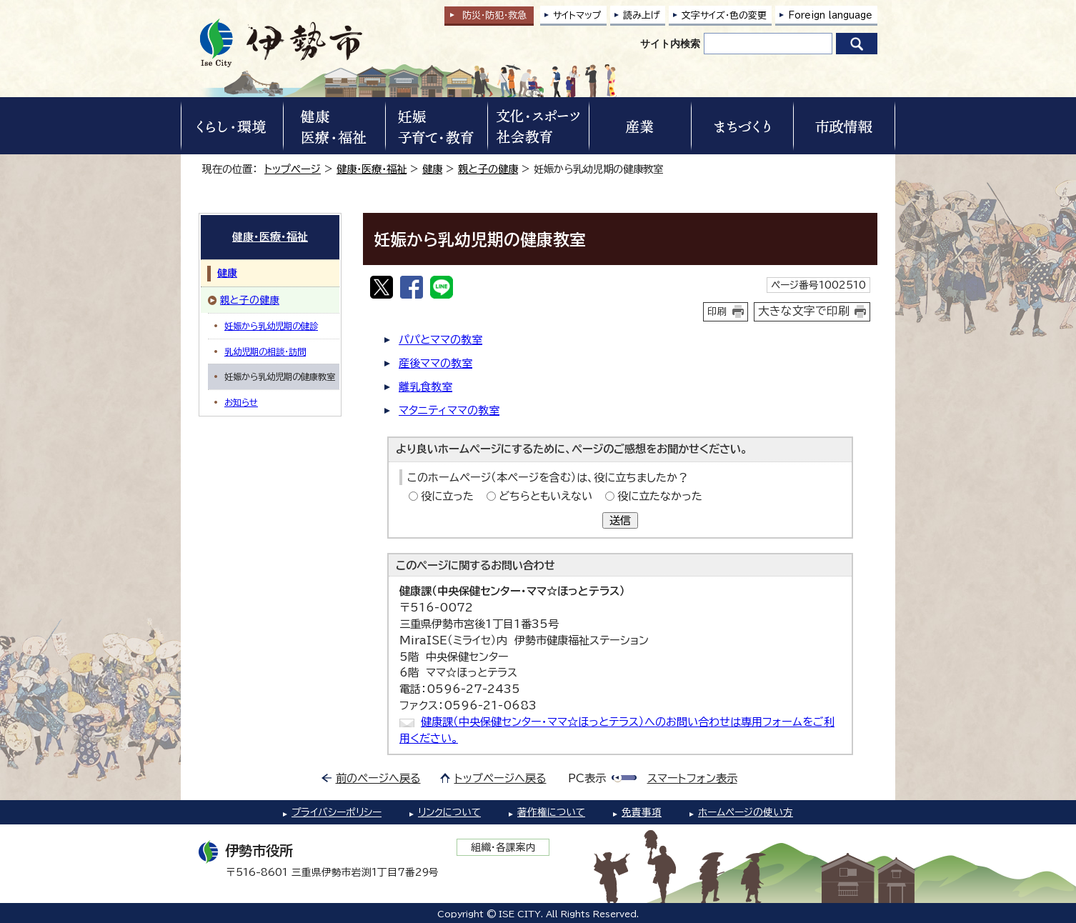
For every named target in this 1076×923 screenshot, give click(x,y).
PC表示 (587, 778)
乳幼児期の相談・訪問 (265, 351)
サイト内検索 (670, 43)
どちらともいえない (545, 496)
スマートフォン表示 (692, 778)
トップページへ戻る (500, 778)
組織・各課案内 (503, 847)
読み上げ (641, 15)
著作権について (551, 812)
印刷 (717, 311)
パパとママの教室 (440, 339)
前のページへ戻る (378, 778)
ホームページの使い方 (745, 812)
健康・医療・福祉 (372, 169)
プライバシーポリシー (337, 812)
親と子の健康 (488, 169)
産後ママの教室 (435, 363)
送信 (620, 520)
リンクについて (449, 812)
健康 (432, 169)
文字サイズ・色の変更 (724, 15)
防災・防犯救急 (494, 15)
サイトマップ (577, 15)
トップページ (292, 169)
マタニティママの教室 (449, 410)
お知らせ (241, 402)
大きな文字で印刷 (804, 310)
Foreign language (830, 15)
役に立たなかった (659, 496)
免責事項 (642, 812)
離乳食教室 (425, 386)
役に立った (447, 496)
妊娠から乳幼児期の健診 (271, 325)
